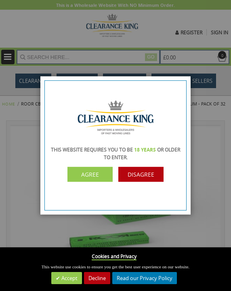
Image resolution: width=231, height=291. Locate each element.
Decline (97, 278)
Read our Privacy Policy (144, 278)
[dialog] (115, 145)
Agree (90, 174)
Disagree (141, 174)
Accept (69, 278)
